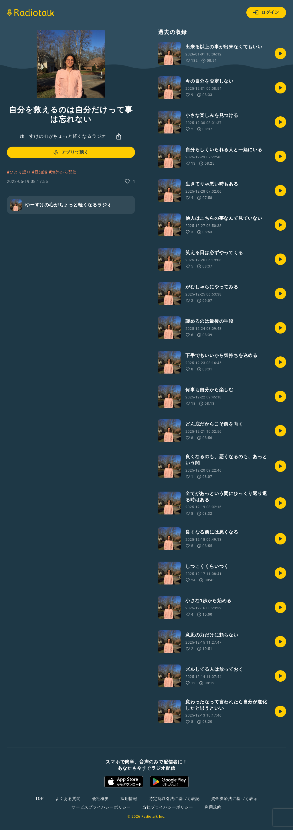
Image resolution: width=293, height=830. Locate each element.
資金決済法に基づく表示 (234, 798)
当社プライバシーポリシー (167, 807)
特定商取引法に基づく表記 (174, 798)
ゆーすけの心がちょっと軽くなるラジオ (63, 136)
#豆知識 (39, 172)
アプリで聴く (70, 152)
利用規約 (213, 807)
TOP (39, 798)
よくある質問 (68, 798)
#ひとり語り (19, 172)
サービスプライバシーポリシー (101, 807)
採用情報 (128, 798)
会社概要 (100, 798)
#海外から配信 (63, 172)
